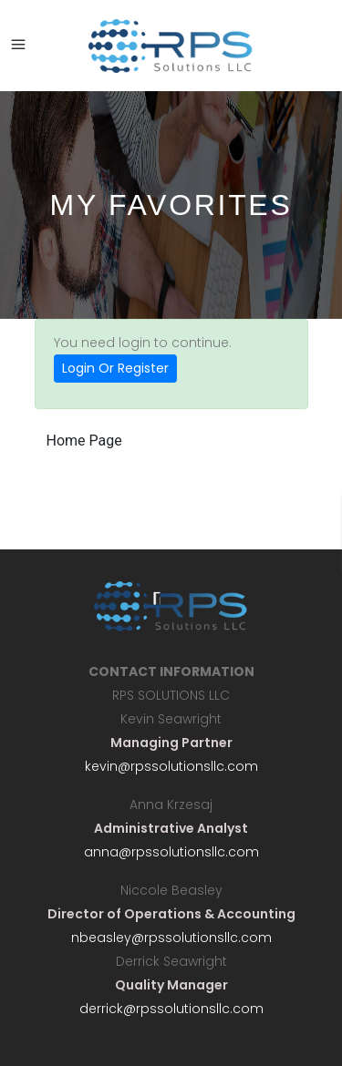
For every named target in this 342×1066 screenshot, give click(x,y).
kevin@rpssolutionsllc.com (171, 766)
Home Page (84, 440)
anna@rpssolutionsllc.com (171, 852)
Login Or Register (115, 368)
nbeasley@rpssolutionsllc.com (171, 937)
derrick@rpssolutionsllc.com (171, 1008)
